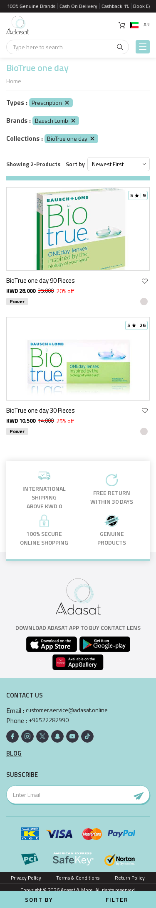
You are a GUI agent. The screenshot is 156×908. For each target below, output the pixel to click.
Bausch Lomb (56, 120)
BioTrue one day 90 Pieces (40, 280)
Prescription (51, 102)
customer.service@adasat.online (67, 710)
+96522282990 (49, 720)
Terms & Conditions (77, 878)
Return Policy (130, 878)
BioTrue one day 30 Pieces (40, 410)
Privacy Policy (26, 878)
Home (13, 80)
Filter (117, 899)
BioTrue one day (71, 138)
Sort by (75, 164)
